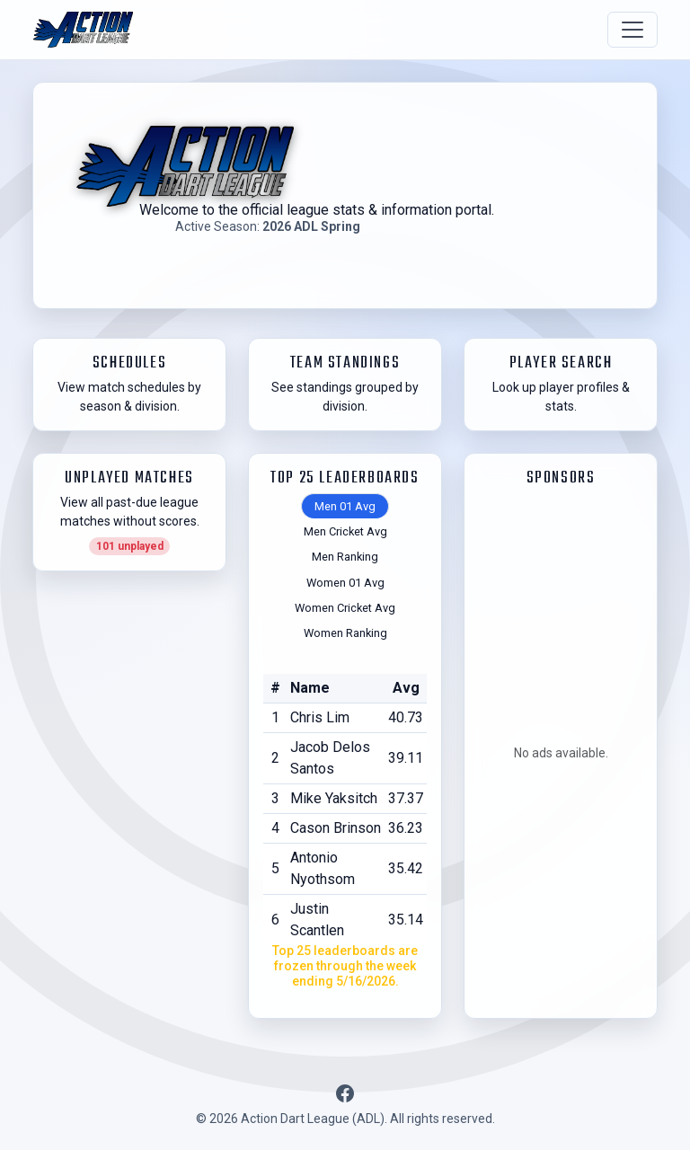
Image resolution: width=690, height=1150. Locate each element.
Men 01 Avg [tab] (345, 506)
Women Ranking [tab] (345, 633)
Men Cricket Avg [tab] (345, 531)
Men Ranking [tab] (345, 556)
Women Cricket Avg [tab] (345, 608)
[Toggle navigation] (632, 30)
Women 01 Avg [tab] (345, 582)
